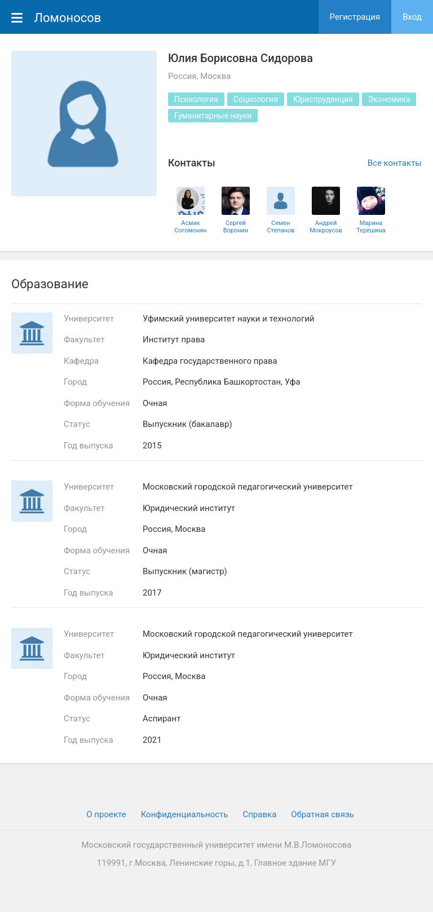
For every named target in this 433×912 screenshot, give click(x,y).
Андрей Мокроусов (326, 226)
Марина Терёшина (370, 226)
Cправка (259, 814)
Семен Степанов (280, 226)
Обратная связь (322, 814)
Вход (412, 17)
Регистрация (355, 17)
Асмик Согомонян (190, 226)
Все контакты (395, 163)
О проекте (106, 814)
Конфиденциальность (184, 814)
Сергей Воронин (236, 226)
